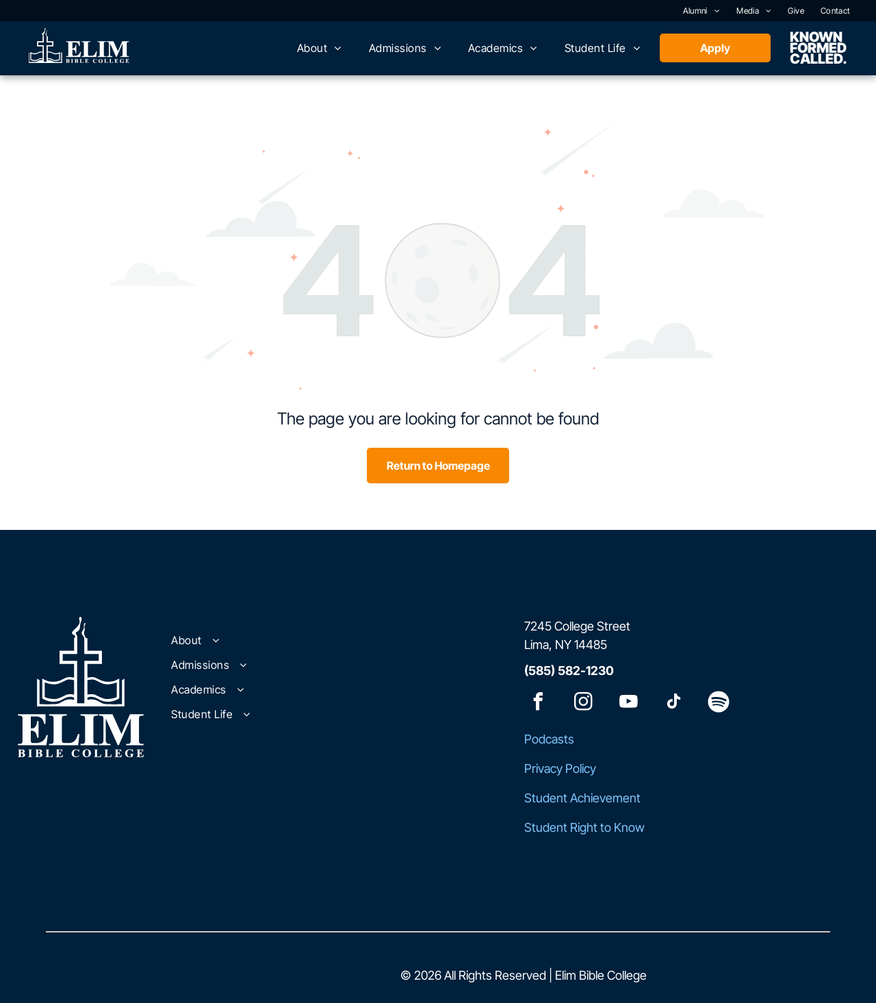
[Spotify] (718, 703)
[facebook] (538, 703)
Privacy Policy (560, 768)
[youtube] (628, 703)
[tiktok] (673, 703)
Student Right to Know (584, 827)
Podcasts (549, 739)
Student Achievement (582, 798)
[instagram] (583, 703)
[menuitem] (702, 10)
